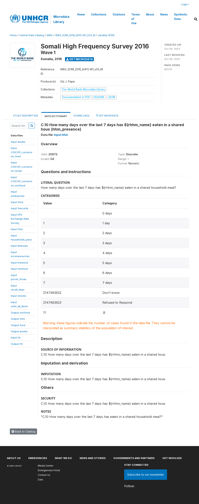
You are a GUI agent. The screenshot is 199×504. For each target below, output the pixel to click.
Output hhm (18, 318)
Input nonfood (19, 268)
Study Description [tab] (25, 115)
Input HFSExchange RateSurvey (20, 218)
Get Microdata (79, 59)
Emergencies (37, 458)
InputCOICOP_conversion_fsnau (21, 166)
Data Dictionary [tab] (56, 116)
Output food (18, 325)
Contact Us (44, 474)
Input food (17, 202)
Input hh (16, 337)
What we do (63, 458)
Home (81, 14)
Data (40, 479)
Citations (119, 14)
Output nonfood (20, 312)
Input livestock (19, 262)
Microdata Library (61, 19)
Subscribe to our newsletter (145, 474)
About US (14, 458)
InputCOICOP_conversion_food (21, 152)
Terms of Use (135, 19)
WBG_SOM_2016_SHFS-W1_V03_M (75, 35)
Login (184, 4)
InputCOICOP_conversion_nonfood (21, 181)
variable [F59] (106, 35)
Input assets (18, 141)
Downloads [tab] (81, 115)
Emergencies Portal (49, 470)
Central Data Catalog (31, 35)
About (150, 14)
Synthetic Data (180, 16)
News (164, 14)
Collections (98, 14)
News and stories (93, 458)
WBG (50, 35)
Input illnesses (19, 245)
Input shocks (18, 295)
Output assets (19, 331)
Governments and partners (134, 458)
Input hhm (17, 229)
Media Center (45, 465)
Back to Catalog (23, 431)
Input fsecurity (19, 208)
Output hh (17, 343)
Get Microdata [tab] (107, 115)
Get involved (172, 458)
